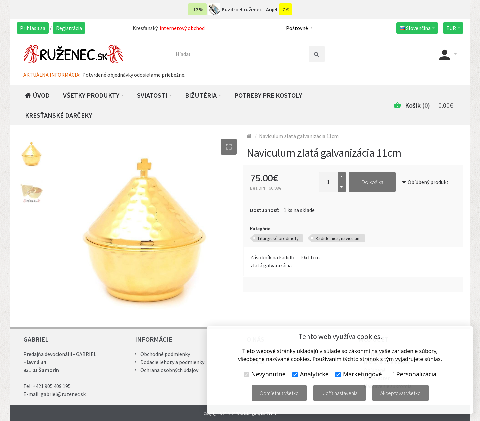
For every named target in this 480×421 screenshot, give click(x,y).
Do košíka (372, 182)
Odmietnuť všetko (279, 393)
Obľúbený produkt (428, 182)
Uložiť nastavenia (339, 393)
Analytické (310, 374)
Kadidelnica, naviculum (338, 238)
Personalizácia (412, 374)
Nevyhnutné (265, 374)
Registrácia (69, 28)
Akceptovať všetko (400, 393)
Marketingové (358, 374)
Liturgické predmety (278, 238)
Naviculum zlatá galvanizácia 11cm (299, 136)
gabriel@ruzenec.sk (63, 394)
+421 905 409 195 (52, 386)
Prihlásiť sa (32, 28)
